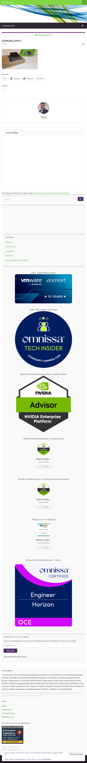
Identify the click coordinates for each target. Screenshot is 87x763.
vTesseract (9, 251)
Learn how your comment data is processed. (51, 193)
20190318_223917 (45, 35)
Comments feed (8, 713)
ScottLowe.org (10, 247)
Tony (5, 44)
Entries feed (6, 710)
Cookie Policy (46, 759)
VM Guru (8, 242)
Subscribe (10, 651)
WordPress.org (8, 717)
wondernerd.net (8, 25)
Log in (4, 706)
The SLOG (9, 256)
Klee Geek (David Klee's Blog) (16, 260)
